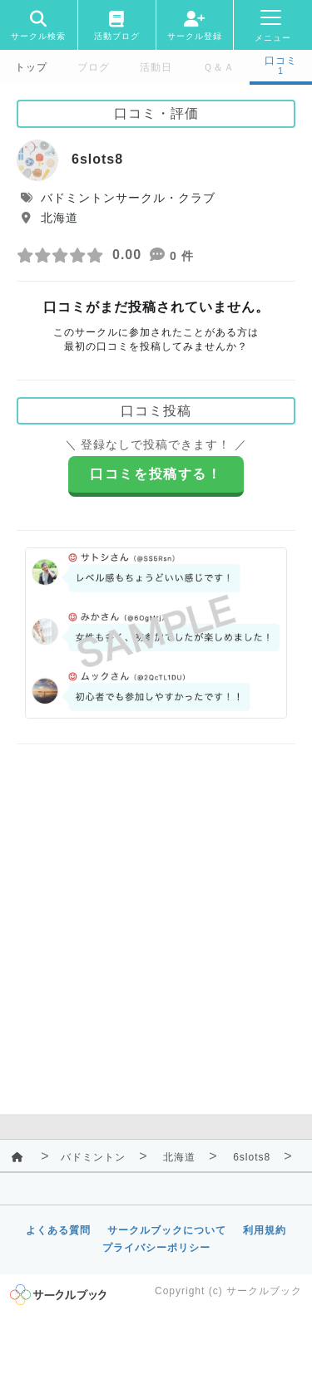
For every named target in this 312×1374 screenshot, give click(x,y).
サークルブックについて (166, 1230)
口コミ (281, 60)
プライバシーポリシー (156, 1248)
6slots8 (251, 1157)
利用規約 (264, 1230)
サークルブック (264, 1291)
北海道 (179, 1157)
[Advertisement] (156, 916)
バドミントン (93, 1157)
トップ (31, 67)
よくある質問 (58, 1230)
